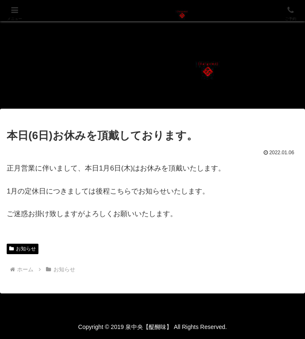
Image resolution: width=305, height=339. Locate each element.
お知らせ (22, 249)
